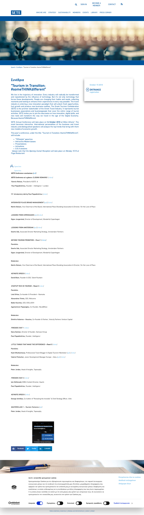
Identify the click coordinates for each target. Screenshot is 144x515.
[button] (76, 4)
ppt (45, 202)
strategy (52, 12)
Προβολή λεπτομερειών (122, 511)
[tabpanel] (72, 292)
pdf (34, 173)
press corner (105, 12)
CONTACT (112, 4)
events (86, 12)
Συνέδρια (19, 67)
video (50, 177)
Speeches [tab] (17, 166)
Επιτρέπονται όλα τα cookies (121, 485)
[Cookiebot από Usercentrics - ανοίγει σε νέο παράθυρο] (14, 510)
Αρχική (13, 67)
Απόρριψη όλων (116, 491)
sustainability (64, 12)
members (76, 12)
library (94, 12)
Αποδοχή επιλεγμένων (119, 488)
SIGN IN (84, 4)
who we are (41, 12)
